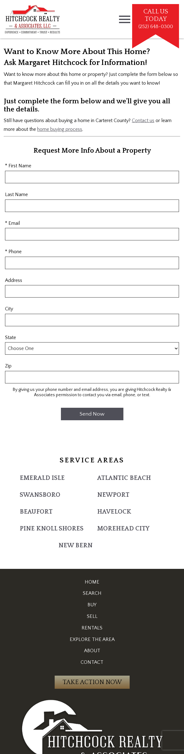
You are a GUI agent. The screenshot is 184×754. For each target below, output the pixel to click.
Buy (92, 605)
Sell (92, 616)
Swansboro (40, 494)
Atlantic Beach (124, 478)
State (10, 337)
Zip (8, 366)
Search (92, 593)
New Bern (75, 545)
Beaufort (36, 511)
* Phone (13, 251)
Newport (113, 494)
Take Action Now (92, 682)
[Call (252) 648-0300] (155, 19)
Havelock (114, 511)
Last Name (16, 194)
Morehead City (123, 528)
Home (92, 582)
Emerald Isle (42, 478)
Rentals (92, 628)
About (92, 650)
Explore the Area (92, 639)
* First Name (18, 166)
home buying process (59, 129)
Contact (92, 662)
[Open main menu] (124, 19)
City (9, 309)
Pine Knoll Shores (51, 528)
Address (13, 280)
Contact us (143, 120)
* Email (12, 223)
